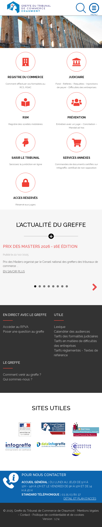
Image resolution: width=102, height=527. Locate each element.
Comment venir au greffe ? (22, 375)
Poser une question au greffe (23, 331)
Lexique (59, 327)
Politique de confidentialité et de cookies (58, 514)
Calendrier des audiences (72, 331)
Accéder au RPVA (15, 327)
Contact (25, 514)
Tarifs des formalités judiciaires (76, 336)
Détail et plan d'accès (80, 498)
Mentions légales (88, 510)
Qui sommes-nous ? (17, 379)
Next (93, 287)
